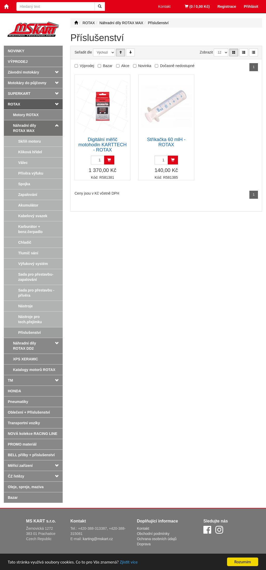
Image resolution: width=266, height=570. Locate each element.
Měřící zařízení (20, 465)
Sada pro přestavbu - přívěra (36, 292)
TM (10, 380)
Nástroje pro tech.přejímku (30, 319)
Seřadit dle (83, 52)
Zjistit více (129, 562)
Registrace (226, 6)
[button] (58, 125)
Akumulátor (28, 205)
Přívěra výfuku (30, 173)
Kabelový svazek (32, 216)
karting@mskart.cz (98, 539)
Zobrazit (206, 52)
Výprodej (18, 61)
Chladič (24, 242)
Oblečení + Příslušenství (29, 412)
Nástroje (25, 306)
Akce (125, 66)
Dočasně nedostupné (177, 66)
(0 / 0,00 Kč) (197, 6)
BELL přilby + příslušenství (31, 455)
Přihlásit (251, 6)
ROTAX (14, 104)
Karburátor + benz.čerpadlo (30, 229)
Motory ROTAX (26, 115)
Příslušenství (29, 332)
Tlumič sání (28, 253)
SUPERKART (19, 93)
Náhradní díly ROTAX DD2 (24, 345)
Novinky (16, 51)
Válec (23, 163)
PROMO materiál (22, 444)
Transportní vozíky (24, 423)
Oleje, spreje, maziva (26, 487)
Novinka (144, 66)
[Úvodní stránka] (76, 23)
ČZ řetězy (16, 476)
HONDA (14, 391)
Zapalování (27, 195)
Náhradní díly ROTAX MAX (24, 128)
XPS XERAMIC (25, 359)
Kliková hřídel (30, 152)
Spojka (24, 184)
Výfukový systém (33, 264)
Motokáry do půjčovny (27, 83)
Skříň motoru (29, 141)
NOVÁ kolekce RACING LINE (32, 434)
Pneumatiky (18, 402)
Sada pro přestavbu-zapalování (35, 277)
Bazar (13, 497)
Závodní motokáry (23, 72)
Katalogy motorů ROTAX (34, 370)
